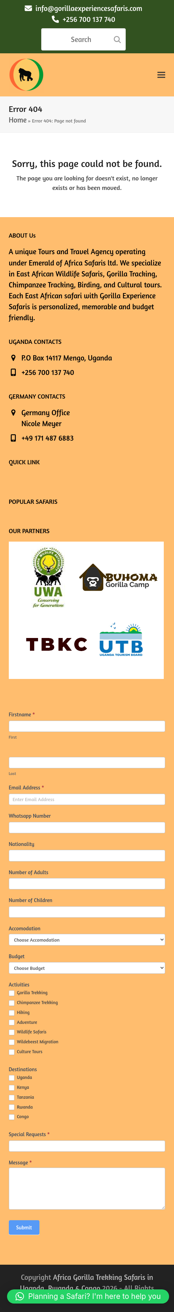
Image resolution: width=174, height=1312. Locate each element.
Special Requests (29, 1134)
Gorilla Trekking (28, 993)
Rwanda (21, 1107)
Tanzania (21, 1097)
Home (18, 119)
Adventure (23, 1022)
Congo (19, 1117)
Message (20, 1162)
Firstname (22, 714)
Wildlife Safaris (27, 1032)
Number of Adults (28, 872)
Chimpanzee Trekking (33, 1003)
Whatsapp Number (30, 815)
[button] (161, 75)
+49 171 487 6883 (47, 438)
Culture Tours (26, 1052)
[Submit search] (117, 39)
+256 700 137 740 (88, 19)
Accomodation (25, 928)
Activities (19, 984)
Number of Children (30, 900)
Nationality (22, 844)
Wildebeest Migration (33, 1042)
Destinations (23, 1069)
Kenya (19, 1087)
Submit (24, 1227)
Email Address (26, 787)
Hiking (19, 1012)
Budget (17, 956)
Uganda (20, 1077)
